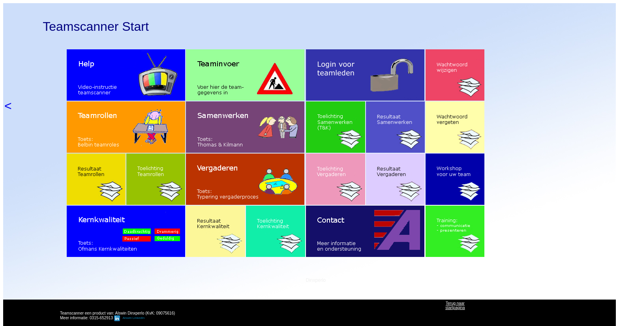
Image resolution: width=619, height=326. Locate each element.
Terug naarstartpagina (455, 305)
